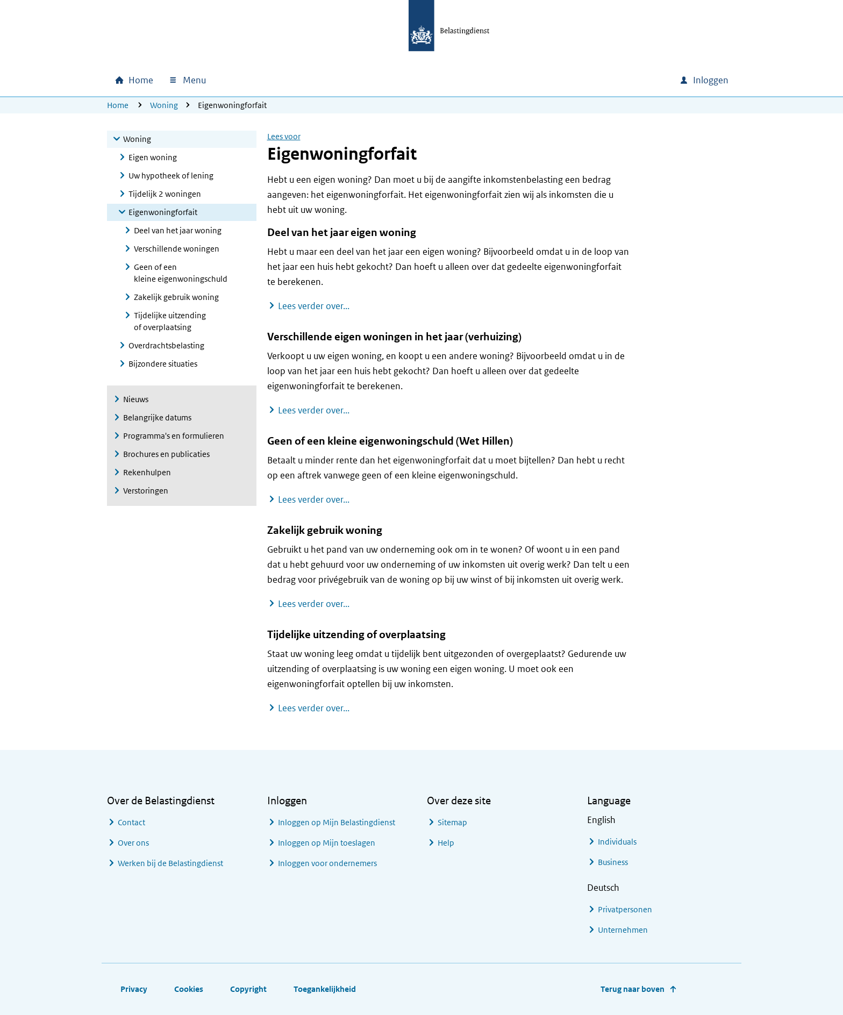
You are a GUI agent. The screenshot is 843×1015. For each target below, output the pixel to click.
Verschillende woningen (176, 249)
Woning (164, 105)
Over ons (133, 843)
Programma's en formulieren (173, 436)
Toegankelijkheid (325, 989)
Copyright (248, 989)
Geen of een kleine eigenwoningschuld (180, 273)
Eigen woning (152, 157)
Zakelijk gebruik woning (176, 297)
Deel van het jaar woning (178, 230)
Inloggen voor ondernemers (327, 863)
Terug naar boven (633, 989)
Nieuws (135, 399)
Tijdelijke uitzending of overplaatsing (170, 321)
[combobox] (579, 80)
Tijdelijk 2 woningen (164, 194)
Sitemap (452, 822)
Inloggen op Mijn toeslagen (326, 843)
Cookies (188, 989)
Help (446, 843)
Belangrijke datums (157, 417)
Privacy (133, 989)
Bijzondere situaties (162, 364)
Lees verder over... (313, 305)
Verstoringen (145, 490)
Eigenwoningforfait (162, 212)
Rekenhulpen (147, 472)
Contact (131, 822)
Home (117, 105)
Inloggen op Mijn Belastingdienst (336, 822)
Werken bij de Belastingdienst (170, 863)
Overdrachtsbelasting (166, 345)
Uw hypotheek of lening (170, 175)
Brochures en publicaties (166, 454)
